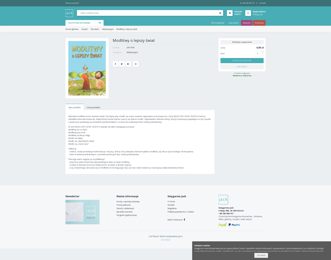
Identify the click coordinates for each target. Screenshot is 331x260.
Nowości (247, 23)
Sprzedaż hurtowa (124, 211)
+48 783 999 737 (247, 3)
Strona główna (217, 23)
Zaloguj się (258, 14)
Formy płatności (124, 205)
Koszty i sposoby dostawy (128, 201)
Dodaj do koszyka (242, 60)
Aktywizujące (108, 29)
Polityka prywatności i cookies (181, 211)
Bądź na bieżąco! (176, 219)
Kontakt (263, 3)
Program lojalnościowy (127, 215)
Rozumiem (261, 255)
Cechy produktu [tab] (93, 107)
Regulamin (172, 208)
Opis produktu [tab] (74, 107)
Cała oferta (233, 23)
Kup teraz (242, 67)
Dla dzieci (94, 29)
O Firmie (171, 201)
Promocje (259, 23)
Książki (85, 29)
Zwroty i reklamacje (125, 208)
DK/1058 (130, 47)
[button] (255, 13)
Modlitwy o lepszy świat (126, 29)
